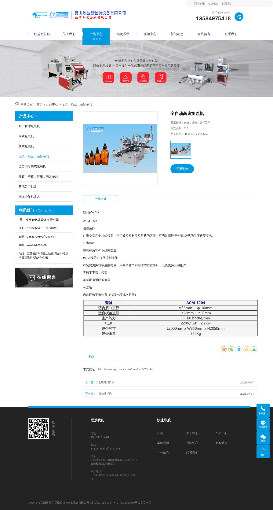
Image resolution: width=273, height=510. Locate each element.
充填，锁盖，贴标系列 (77, 104)
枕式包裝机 (26, 146)
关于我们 (192, 433)
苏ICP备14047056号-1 (126, 502)
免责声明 (145, 502)
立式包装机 (26, 136)
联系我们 (227, 3)
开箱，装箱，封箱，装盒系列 (38, 176)
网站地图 (199, 3)
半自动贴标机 (104, 393)
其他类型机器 (28, 186)
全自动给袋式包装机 (32, 166)
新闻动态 (221, 443)
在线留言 (213, 3)
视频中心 (192, 443)
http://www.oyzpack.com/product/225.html (126, 369)
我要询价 (182, 168)
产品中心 (52, 104)
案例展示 (163, 443)
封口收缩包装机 (29, 126)
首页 (40, 104)
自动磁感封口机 (105, 382)
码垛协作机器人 (29, 196)
